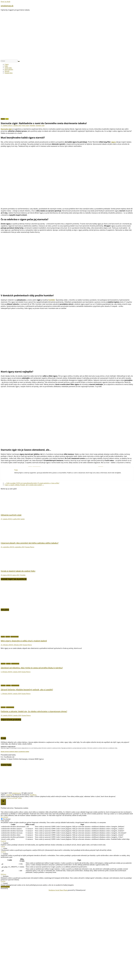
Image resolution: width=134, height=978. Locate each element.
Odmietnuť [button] (4, 798)
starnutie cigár (40, 125)
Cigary (7, 64)
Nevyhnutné (6, 819)
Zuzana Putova (29, 547)
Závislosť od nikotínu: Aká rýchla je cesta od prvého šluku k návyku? (32, 667)
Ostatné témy (9, 73)
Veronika (22, 575)
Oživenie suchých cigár (11, 515)
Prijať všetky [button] (18, 798)
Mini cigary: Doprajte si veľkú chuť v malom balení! (24, 640)
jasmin (23, 519)
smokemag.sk (7, 5)
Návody (7, 71)
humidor (32, 125)
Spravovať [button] (11, 798)
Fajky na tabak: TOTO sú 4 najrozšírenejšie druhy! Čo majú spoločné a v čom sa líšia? (32, 483)
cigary (27, 125)
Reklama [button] (3, 874)
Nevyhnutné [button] (4, 817)
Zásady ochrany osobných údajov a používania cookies (15, 751)
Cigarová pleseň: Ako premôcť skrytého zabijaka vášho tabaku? (29, 543)
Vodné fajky (8, 68)
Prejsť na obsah (5, 1)
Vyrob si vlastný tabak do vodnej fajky (18, 571)
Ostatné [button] (3, 881)
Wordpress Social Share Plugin (58, 890)
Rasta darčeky (9, 69)
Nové (7, 119)
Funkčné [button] (3, 841)
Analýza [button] (3, 852)
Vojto (23, 125)
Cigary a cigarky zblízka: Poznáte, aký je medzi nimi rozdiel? (24, 485)
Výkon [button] (3, 846)
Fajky (6, 66)
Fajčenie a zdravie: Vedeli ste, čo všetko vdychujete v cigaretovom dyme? (34, 711)
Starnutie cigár (6, 129)
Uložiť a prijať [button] (5, 887)
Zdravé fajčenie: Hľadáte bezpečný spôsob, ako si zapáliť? (27, 689)
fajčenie (7, 636)
